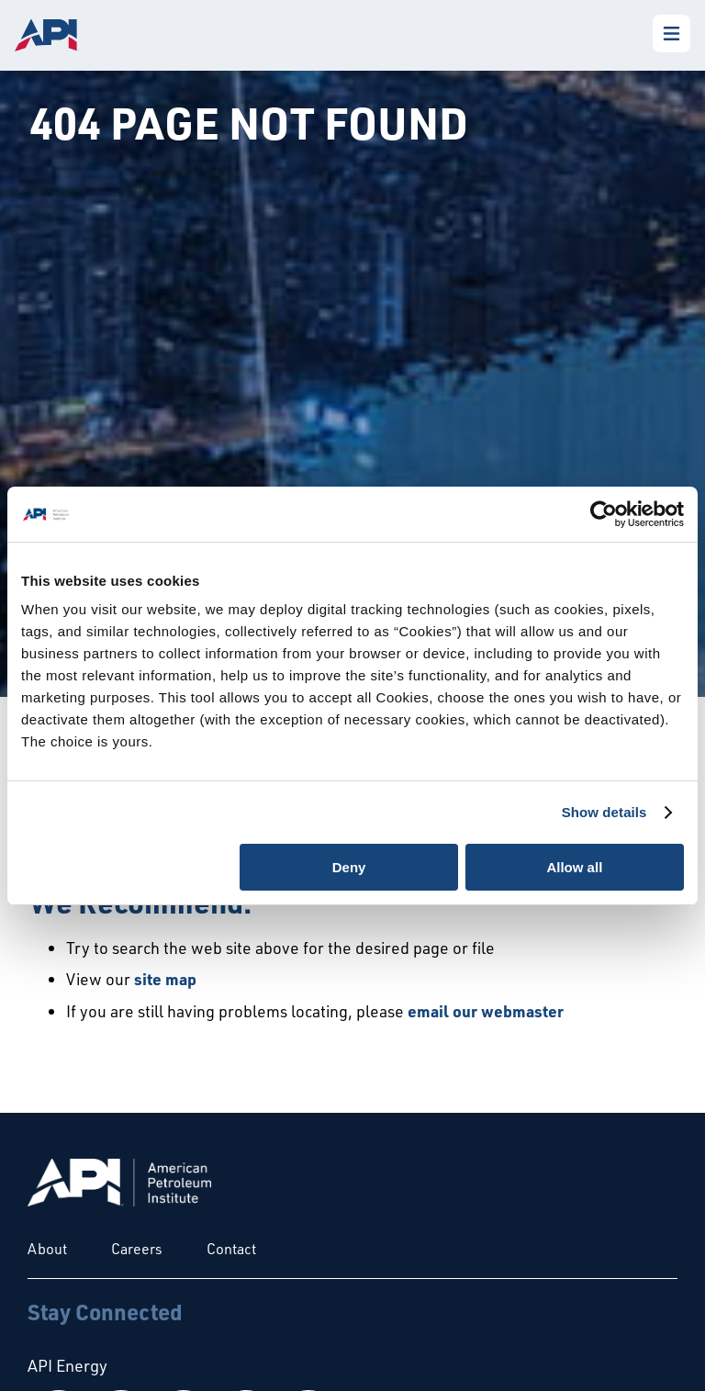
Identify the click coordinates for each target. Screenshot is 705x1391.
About (47, 1249)
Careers (136, 1249)
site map (165, 979)
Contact (231, 1249)
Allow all (574, 867)
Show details (604, 812)
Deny (349, 867)
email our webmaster (486, 1011)
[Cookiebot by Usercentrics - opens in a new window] (603, 514)
